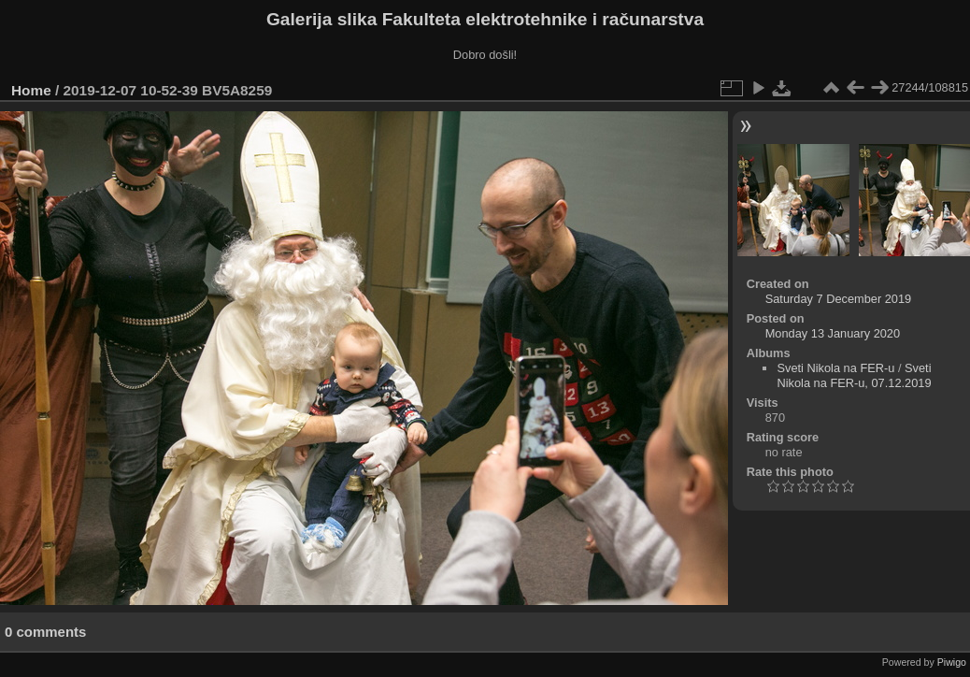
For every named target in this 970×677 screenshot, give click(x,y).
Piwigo (951, 662)
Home (31, 90)
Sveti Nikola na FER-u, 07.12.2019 (854, 375)
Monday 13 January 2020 (832, 333)
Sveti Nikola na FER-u (835, 368)
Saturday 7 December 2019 (838, 299)
